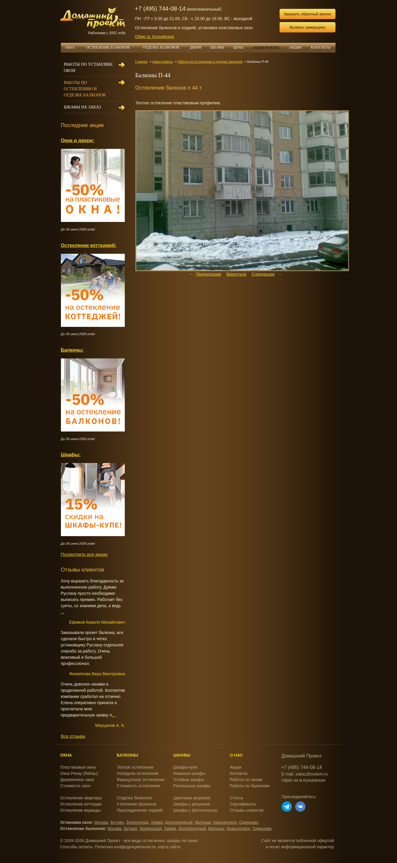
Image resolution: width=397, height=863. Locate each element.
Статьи (236, 798)
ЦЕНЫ (240, 47)
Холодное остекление (138, 773)
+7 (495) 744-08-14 (160, 8)
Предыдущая (208, 274)
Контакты (238, 773)
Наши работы (162, 61)
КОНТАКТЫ (320, 47)
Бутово (117, 822)
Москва (101, 822)
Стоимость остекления (138, 785)
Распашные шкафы (192, 785)
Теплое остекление (135, 767)
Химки (157, 822)
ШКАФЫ (219, 47)
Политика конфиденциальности (125, 846)
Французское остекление (141, 779)
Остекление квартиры (81, 798)
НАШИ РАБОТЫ (266, 47)
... (62, 612)
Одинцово (248, 822)
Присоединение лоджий (140, 810)
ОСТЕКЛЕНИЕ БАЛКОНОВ (111, 47)
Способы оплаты (76, 846)
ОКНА (72, 47)
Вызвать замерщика (307, 27)
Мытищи (203, 822)
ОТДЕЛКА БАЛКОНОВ (164, 47)
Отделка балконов (134, 798)
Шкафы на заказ (82, 107)
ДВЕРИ (198, 47)
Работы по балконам (250, 785)
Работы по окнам (246, 779)
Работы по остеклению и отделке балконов (210, 61)
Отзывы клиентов (246, 810)
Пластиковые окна (78, 767)
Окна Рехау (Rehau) (79, 773)
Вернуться (236, 274)
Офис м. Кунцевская (154, 36)
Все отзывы (73, 736)
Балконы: (72, 350)
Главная (141, 61)
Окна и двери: (77, 140)
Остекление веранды (80, 810)
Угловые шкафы (188, 779)
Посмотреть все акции (84, 554)
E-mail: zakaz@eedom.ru (305, 774)
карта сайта (169, 846)
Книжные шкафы (189, 773)
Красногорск (225, 822)
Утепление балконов (136, 804)
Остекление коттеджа (81, 804)
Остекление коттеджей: (89, 245)
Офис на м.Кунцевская (303, 780)
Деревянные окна (77, 779)
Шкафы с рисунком (191, 804)
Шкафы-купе (185, 767)
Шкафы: (71, 454)
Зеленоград (137, 822)
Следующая (263, 274)
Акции (235, 767)
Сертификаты (243, 804)
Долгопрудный (178, 822)
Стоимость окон (75, 785)
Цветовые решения (191, 798)
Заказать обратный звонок (307, 14)
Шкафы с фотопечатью (195, 810)
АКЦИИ (297, 47)
